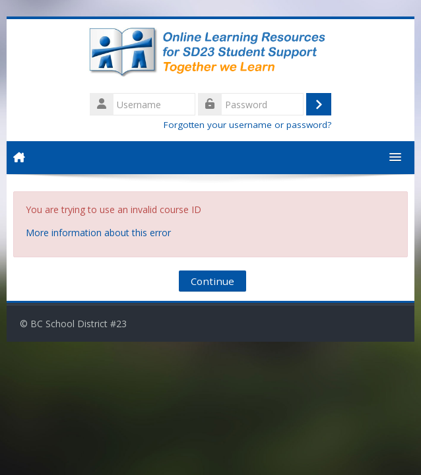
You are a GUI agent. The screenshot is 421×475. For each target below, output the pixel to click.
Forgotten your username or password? (247, 125)
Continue (212, 281)
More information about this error (98, 232)
